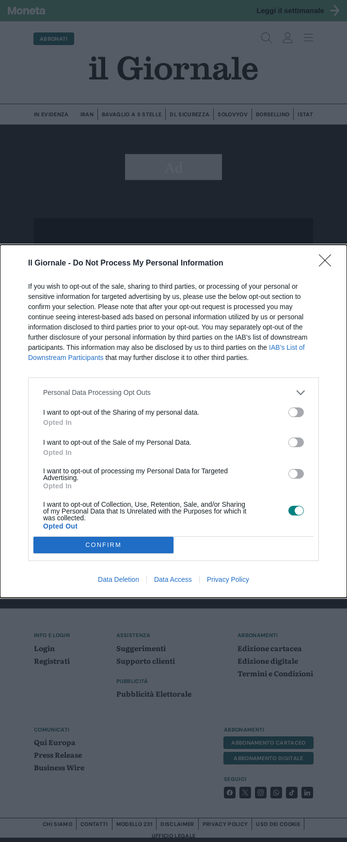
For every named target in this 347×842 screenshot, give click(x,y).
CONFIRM (103, 544)
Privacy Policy (228, 579)
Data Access (173, 579)
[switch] (296, 412)
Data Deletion (118, 579)
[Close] (328, 263)
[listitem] (173, 393)
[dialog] (173, 421)
